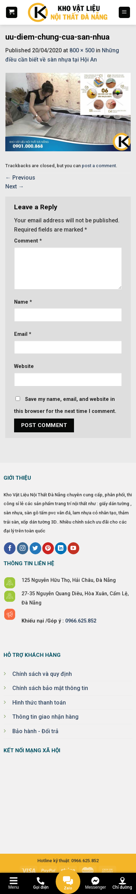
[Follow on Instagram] (23, 548)
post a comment (99, 165)
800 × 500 (81, 50)
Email (22, 334)
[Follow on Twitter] (35, 548)
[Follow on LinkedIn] (61, 548)
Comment (28, 241)
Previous (20, 177)
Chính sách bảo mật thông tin (50, 688)
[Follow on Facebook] (10, 548)
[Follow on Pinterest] (48, 548)
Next (14, 186)
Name (23, 302)
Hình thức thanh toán (39, 702)
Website (24, 366)
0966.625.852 (80, 621)
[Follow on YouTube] (73, 548)
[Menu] (124, 12)
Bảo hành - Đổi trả (35, 731)
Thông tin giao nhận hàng (45, 716)
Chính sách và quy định (42, 674)
